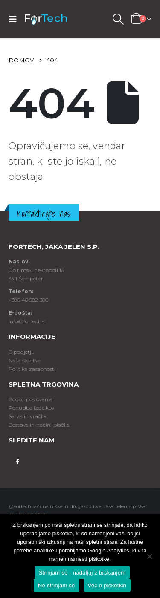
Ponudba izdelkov (31, 407)
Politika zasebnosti (32, 369)
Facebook (17, 461)
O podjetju (22, 352)
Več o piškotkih (107, 585)
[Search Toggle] (117, 19)
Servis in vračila (28, 416)
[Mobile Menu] (15, 19)
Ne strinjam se (56, 585)
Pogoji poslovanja (30, 399)
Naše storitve (25, 360)
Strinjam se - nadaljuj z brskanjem (82, 572)
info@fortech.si (27, 321)
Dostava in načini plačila (39, 425)
